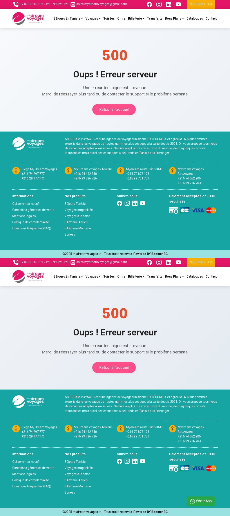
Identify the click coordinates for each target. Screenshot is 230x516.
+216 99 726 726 (85, 178)
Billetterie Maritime (78, 228)
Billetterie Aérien (76, 222)
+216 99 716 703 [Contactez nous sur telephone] (31, 4)
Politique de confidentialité (30, 222)
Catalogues (195, 18)
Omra (121, 18)
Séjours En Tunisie (67, 18)
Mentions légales (24, 216)
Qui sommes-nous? (25, 203)
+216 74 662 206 (189, 178)
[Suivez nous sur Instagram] (159, 4)
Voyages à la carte (77, 216)
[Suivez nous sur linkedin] (135, 203)
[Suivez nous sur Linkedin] (169, 4)
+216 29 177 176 (33, 178)
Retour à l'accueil (114, 109)
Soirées (109, 18)
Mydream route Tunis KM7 (144, 169)
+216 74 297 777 (33, 174)
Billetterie (135, 18)
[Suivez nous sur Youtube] (179, 4)
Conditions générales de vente (33, 210)
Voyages (91, 18)
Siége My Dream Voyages (39, 169)
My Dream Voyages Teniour (93, 169)
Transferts (154, 18)
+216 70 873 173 (137, 174)
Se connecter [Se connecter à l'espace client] (201, 4)
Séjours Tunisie (75, 203)
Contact (211, 18)
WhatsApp (200, 501)
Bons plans (173, 18)
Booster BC (159, 254)
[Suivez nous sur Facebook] (150, 4)
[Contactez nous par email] (98, 4)
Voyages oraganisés (79, 210)
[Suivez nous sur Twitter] (142, 203)
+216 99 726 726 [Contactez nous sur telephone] (57, 4)
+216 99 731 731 (137, 178)
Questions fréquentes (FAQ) (31, 228)
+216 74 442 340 (85, 174)
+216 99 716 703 (189, 183)
